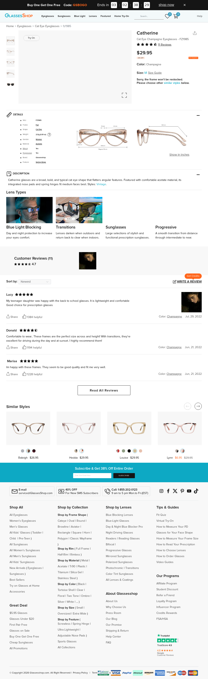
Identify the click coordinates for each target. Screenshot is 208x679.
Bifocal (25, 149)
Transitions (132, 568)
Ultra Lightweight (68, 629)
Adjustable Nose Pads (71, 635)
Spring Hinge (41, 162)
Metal (84, 560)
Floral (61, 596)
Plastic (82, 566)
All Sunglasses (19, 544)
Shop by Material (68, 560)
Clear (80, 590)
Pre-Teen (24, 538)
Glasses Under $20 (22, 619)
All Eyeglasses (19, 515)
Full (37, 125)
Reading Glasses (129, 538)
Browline (63, 526)
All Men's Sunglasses (23, 556)
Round (81, 520)
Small (79, 607)
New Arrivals (17, 568)
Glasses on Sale (20, 630)
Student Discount (167, 589)
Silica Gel (76, 572)
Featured (106, 16)
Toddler (37, 532)
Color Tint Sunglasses (119, 574)
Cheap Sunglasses (21, 642)
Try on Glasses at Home (25, 585)
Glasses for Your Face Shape (174, 532)
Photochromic (114, 568)
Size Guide (155, 72)
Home (10, 26)
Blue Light (79, 16)
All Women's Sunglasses (25, 550)
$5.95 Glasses (18, 613)
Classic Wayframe (81, 538)
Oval (71, 520)
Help (199, 16)
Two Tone (73, 596)
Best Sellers (17, 579)
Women (39, 139)
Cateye (62, 520)
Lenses (93, 16)
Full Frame (82, 548)
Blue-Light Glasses (117, 520)
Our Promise (114, 624)
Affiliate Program (166, 583)
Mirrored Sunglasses (119, 556)
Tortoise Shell (66, 590)
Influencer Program (168, 607)
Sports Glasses (67, 641)
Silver (61, 601)
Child (13, 538)
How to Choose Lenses (171, 550)
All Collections (66, 647)
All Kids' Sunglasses (22, 562)
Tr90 (72, 566)
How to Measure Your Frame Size (177, 538)
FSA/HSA (162, 619)
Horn (87, 532)
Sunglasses (64, 16)
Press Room (113, 613)
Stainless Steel (67, 578)
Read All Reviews (104, 390)
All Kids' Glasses (20, 532)
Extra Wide (79, 613)
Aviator (75, 526)
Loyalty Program (166, 601)
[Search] (149, 16)
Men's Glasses (19, 526)
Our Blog (111, 619)
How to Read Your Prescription (175, 544)
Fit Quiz (161, 515)
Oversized (64, 613)
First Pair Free (18, 624)
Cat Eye (39, 129)
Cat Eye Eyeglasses (47, 26)
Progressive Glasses (119, 550)
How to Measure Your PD (172, 526)
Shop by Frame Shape (72, 515)
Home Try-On (121, 16)
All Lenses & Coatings (119, 579)
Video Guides (164, 562)
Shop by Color (67, 584)
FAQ (108, 642)
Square (77, 532)
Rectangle (64, 532)
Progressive (27, 153)
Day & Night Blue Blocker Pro (124, 526)
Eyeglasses (47, 16)
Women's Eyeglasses (23, 520)
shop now (166, 5)
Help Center (113, 636)
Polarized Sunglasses (119, 562)
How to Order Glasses (170, 556)
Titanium (63, 572)
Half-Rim (63, 554)
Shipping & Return (117, 630)
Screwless (64, 623)
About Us (112, 601)
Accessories (17, 591)
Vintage (101, 184)
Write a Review (189, 281)
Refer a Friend (165, 595)
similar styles (172, 83)
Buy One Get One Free (24, 636)
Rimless (75, 554)
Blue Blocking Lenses (119, 515)
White (70, 601)
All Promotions (19, 648)
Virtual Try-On (165, 520)
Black (81, 584)
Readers (111, 538)
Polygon (63, 538)
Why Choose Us (116, 607)
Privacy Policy (80, 673)
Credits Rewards (166, 613)
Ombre (85, 596)
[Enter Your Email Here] (92, 475)
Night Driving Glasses (119, 532)
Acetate (39, 144)
